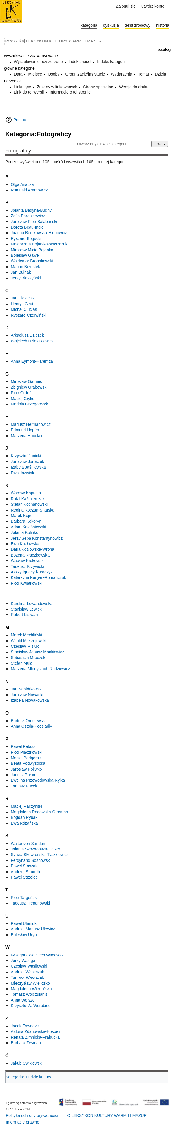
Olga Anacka (22, 184)
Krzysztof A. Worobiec (30, 1005)
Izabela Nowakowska (30, 700)
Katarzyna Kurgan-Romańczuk (38, 577)
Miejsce (35, 74)
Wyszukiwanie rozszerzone (38, 61)
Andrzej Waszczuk (27, 972)
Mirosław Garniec (26, 381)
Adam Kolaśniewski (28, 527)
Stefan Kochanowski (29, 504)
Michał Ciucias (24, 309)
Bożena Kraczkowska (30, 555)
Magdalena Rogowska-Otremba (39, 812)
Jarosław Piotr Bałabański (34, 221)
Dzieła (160, 74)
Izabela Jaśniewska (28, 467)
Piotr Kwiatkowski (26, 583)
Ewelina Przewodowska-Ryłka (38, 780)
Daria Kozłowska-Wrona (32, 549)
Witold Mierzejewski (28, 640)
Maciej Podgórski (26, 757)
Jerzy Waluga (23, 960)
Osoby (53, 74)
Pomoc (19, 119)
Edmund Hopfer (25, 430)
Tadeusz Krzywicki (27, 566)
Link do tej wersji (29, 92)
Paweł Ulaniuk (24, 923)
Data (18, 74)
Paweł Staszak (24, 866)
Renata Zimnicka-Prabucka (35, 1037)
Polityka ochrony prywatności (32, 1115)
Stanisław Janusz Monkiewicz (37, 651)
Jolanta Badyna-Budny (31, 210)
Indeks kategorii (111, 61)
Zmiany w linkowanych (57, 87)
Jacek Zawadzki (25, 1026)
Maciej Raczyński (26, 806)
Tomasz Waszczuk (27, 977)
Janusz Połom (23, 774)
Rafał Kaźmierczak (28, 498)
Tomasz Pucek (24, 786)
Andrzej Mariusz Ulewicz (33, 929)
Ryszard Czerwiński (28, 315)
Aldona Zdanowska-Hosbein (36, 1031)
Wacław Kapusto (26, 493)
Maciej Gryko (22, 398)
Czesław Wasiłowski (29, 966)
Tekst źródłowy (137, 25)
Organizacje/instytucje (85, 74)
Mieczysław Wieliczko (30, 983)
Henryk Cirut (22, 304)
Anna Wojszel (23, 1000)
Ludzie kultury (38, 1077)
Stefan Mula (21, 663)
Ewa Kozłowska (25, 543)
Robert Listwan (24, 614)
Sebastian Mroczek (28, 657)
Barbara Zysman (26, 1042)
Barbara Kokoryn (26, 521)
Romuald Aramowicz (29, 190)
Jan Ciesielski (23, 298)
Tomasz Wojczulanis (29, 994)
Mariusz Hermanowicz (31, 424)
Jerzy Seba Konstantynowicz (37, 538)
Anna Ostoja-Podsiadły (31, 726)
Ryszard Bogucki (26, 238)
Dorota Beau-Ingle (27, 227)
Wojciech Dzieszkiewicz (32, 341)
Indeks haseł (80, 61)
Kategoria (14, 1077)
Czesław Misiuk (25, 646)
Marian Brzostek (25, 266)
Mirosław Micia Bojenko (32, 249)
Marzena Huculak (26, 435)
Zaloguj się (126, 6)
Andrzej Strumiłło (26, 871)
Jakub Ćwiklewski (27, 1063)
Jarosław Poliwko (26, 769)
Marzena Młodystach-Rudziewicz (40, 668)
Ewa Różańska (24, 823)
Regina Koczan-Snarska (32, 510)
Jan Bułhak (21, 272)
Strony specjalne (98, 87)
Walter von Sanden (28, 843)
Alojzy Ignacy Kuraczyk (31, 572)
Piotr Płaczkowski (26, 752)
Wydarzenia (121, 74)
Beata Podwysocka (28, 763)
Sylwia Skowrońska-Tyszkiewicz (39, 854)
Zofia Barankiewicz (28, 215)
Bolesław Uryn (24, 934)
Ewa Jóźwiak (22, 473)
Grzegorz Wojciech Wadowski (37, 955)
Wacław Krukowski (27, 560)
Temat (143, 74)
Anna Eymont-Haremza (32, 361)
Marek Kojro (21, 515)
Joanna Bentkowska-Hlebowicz (39, 232)
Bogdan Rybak (24, 817)
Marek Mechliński (26, 635)
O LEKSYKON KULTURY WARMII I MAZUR (107, 1115)
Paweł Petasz (23, 746)
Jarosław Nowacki (27, 694)
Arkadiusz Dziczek (27, 335)
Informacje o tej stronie (70, 92)
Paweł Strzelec (24, 877)
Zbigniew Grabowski (29, 387)
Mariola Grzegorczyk (29, 404)
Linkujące (22, 87)
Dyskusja (111, 25)
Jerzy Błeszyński (26, 278)
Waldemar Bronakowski (32, 261)
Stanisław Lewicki (27, 609)
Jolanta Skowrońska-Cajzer (35, 849)
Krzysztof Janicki (26, 455)
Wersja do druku (134, 87)
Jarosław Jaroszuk (27, 461)
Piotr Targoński (24, 897)
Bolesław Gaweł (25, 255)
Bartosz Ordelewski (28, 720)
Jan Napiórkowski (27, 689)
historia (162, 25)
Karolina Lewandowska (31, 603)
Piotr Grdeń (21, 392)
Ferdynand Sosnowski (31, 860)
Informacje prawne (22, 1122)
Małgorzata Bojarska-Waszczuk (39, 244)
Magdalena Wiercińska (31, 988)
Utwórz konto (152, 6)
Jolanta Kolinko (24, 532)
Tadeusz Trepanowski (30, 903)
